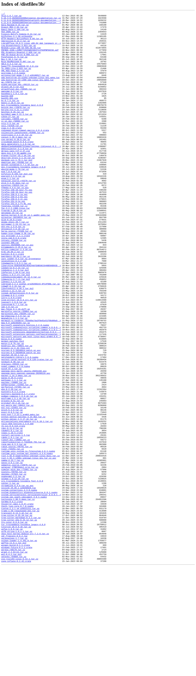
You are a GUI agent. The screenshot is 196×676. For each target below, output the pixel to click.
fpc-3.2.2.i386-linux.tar (15, 247)
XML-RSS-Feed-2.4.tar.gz (15, 82)
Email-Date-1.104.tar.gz (15, 33)
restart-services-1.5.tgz (15, 519)
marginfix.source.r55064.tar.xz (19, 371)
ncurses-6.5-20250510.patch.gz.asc (21, 420)
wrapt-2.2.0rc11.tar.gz (14, 660)
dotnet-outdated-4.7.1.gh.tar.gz (19, 195)
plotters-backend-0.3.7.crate (18, 470)
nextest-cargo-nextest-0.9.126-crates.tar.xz (27, 429)
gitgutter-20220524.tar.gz (16, 258)
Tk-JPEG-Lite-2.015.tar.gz (16, 79)
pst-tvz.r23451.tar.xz (13, 486)
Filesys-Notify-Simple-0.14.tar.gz (21, 38)
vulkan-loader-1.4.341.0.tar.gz (19, 646)
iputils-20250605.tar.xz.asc (17, 291)
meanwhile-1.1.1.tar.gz (14, 379)
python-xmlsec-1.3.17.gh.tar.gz (19, 500)
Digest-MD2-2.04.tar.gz (14, 30)
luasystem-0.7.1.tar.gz (14, 363)
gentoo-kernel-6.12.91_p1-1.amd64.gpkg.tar (25, 255)
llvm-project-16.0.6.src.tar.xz (19, 357)
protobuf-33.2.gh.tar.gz (15, 481)
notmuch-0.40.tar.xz (12, 431)
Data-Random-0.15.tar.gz (15, 27)
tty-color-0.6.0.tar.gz (14, 624)
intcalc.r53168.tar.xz (13, 286)
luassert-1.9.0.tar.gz (13, 360)
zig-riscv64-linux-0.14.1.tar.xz (19, 668)
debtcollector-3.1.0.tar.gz (16, 176)
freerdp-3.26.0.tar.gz (13, 250)
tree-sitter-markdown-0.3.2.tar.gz (21, 618)
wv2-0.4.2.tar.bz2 (11, 662)
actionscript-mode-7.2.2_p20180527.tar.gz (25, 88)
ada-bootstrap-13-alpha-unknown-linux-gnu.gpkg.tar (30, 90)
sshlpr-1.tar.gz (10, 577)
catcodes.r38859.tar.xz (14, 140)
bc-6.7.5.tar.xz (10, 118)
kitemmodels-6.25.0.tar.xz (16, 294)
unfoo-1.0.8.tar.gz (12, 632)
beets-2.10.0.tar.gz (12, 121)
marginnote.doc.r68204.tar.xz (18, 374)
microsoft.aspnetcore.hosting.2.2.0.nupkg (25, 387)
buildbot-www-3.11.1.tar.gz (16, 134)
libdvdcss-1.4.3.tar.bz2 (15, 321)
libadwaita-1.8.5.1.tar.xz (16, 313)
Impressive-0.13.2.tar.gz (15, 46)
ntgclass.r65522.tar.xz (14, 434)
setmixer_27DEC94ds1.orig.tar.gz (19, 558)
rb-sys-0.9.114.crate (13, 508)
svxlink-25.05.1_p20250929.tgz (18, 583)
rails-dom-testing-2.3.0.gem (17, 506)
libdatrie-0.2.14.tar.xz (15, 319)
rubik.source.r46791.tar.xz (16, 533)
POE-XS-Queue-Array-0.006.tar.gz (19, 63)
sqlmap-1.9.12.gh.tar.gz (15, 572)
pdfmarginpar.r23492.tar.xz (16, 459)
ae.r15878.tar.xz (10, 96)
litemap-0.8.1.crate (12, 352)
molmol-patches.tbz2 (12, 407)
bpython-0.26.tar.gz (12, 132)
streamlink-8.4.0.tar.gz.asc (17, 580)
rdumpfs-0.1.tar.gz (12, 514)
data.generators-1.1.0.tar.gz (18, 170)
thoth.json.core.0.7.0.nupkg (17, 605)
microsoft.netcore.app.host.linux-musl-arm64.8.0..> (31, 401)
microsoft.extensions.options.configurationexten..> (31, 398)
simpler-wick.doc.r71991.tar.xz (19, 561)
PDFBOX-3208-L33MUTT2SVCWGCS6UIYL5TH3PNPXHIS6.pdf (29, 57)
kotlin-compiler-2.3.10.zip (16, 297)
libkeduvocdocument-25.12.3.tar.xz (21, 330)
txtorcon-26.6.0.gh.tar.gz (16, 629)
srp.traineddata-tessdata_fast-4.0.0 (22, 574)
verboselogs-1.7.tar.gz (14, 643)
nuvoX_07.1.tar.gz (11, 440)
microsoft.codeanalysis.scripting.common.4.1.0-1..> (31, 393)
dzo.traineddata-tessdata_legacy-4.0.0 (23, 198)
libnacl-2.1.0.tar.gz (13, 335)
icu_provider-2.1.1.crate (15, 280)
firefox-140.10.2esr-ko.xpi (16, 228)
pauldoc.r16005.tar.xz (13, 456)
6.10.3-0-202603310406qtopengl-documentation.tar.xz (31, 19)
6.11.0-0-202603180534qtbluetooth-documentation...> (31, 22)
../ (3, 13)
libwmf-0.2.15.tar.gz (13, 341)
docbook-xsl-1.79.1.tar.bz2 (16, 189)
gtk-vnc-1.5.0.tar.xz (13, 269)
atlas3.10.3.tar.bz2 (12, 101)
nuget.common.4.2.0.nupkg (15, 437)
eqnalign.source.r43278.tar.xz (18, 214)
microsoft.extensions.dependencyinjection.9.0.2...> (31, 396)
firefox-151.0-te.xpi (13, 239)
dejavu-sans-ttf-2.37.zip (15, 178)
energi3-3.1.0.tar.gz (13, 209)
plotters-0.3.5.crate (13, 467)
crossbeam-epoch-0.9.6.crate (17, 167)
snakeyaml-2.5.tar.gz (13, 569)
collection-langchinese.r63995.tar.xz (22, 156)
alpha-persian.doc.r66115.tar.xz (19, 99)
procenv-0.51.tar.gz (12, 478)
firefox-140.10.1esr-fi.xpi (16, 225)
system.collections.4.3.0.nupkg (19, 585)
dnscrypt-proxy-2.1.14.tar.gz (18, 187)
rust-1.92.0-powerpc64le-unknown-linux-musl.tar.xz (30, 544)
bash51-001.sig (9, 115)
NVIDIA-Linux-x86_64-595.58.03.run (21, 55)
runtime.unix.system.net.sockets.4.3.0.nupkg (27, 541)
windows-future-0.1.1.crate (16, 654)
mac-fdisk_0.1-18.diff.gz (15, 368)
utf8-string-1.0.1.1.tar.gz (16, 635)
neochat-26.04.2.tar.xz (14, 423)
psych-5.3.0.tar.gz (12, 489)
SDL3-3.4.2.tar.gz (11, 74)
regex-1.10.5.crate (12, 517)
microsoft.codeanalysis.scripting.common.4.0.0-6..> (31, 390)
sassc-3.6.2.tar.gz (12, 552)
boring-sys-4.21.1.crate (15, 129)
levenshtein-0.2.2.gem (13, 310)
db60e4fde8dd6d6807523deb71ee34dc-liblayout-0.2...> (31, 173)
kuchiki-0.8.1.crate (12, 302)
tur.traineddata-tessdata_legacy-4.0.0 (23, 627)
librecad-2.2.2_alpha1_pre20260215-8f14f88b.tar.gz (30, 338)
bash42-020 (7, 112)
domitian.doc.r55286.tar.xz (16, 192)
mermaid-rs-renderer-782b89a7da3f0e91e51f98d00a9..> (31, 382)
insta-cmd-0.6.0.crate (13, 283)
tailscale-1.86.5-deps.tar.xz (18, 596)
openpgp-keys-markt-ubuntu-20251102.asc (24, 442)
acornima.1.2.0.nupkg (13, 85)
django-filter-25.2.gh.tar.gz (18, 184)
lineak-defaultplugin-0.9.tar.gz (19, 349)
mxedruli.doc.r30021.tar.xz (16, 412)
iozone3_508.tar (10, 288)
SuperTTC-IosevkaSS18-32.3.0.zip (19, 77)
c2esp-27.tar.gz (10, 137)
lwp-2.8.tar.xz (9, 365)
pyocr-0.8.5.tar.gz (12, 492)
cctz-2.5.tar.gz (10, 145)
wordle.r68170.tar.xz (13, 657)
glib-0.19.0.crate (11, 261)
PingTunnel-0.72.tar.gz (14, 66)
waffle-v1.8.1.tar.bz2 (13, 649)
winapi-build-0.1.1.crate (15, 651)
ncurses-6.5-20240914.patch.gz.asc (21, 418)
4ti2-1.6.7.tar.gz (11, 16)
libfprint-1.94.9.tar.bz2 (15, 324)
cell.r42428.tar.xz (12, 148)
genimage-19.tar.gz (12, 253)
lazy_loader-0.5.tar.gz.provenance (21, 308)
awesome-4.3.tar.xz (12, 107)
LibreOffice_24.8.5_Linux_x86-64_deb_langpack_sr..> (31, 49)
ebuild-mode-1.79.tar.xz (15, 200)
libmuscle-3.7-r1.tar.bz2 (15, 332)
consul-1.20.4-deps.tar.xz (16, 162)
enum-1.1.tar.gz (10, 211)
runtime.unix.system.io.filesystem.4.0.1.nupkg (28, 539)
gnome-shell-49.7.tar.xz (15, 264)
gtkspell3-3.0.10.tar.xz (15, 272)
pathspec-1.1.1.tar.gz (13, 453)
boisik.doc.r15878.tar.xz (15, 126)
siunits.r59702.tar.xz (13, 563)
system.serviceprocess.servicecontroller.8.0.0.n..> (31, 591)
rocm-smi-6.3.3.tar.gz (13, 530)
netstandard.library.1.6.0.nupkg (19, 426)
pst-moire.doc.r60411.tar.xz (17, 484)
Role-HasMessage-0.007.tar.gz (18, 71)
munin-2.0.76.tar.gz (12, 409)
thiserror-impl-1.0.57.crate (17, 602)
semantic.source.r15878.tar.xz (18, 555)
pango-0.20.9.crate (12, 451)
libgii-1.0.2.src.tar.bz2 (15, 327)
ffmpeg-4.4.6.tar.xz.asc (15, 222)
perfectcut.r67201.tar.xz (15, 462)
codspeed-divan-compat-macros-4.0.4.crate (25, 154)
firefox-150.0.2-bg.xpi (14, 233)
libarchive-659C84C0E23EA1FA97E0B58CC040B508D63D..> (31, 316)
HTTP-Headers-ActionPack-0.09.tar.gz (22, 44)
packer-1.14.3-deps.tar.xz (16, 448)
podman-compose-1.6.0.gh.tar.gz (19, 473)
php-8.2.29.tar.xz (11, 464)
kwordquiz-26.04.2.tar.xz (15, 305)
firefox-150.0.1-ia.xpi (14, 231)
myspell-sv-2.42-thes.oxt (15, 415)
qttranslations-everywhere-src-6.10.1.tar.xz (27, 503)
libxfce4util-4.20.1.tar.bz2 (17, 343)
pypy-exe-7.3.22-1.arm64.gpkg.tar (20, 495)
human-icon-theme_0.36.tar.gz (18, 277)
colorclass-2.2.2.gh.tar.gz (16, 159)
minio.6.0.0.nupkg (11, 404)
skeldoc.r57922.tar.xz (13, 566)
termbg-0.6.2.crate (12, 599)
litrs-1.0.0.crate (11, 354)
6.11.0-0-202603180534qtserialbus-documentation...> (31, 24)
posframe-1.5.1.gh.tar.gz (15, 475)
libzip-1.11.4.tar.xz (13, 346)
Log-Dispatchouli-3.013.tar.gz (18, 52)
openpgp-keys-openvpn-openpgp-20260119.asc (25, 445)
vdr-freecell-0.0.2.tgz (14, 640)
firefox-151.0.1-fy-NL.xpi (16, 242)
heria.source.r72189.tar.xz (16, 275)
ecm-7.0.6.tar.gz (10, 203)
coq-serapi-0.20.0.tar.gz (15, 165)
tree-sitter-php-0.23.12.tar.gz (19, 621)
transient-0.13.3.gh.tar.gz (16, 613)
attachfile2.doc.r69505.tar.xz (18, 104)
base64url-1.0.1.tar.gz (14, 110)
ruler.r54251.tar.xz (12, 536)
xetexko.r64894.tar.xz (13, 665)
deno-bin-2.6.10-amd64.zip (16, 181)
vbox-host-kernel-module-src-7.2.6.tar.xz (25, 638)
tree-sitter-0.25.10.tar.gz (16, 616)
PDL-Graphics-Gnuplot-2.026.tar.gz (21, 60)
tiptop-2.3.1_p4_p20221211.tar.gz (20, 607)
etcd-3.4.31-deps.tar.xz (15, 217)
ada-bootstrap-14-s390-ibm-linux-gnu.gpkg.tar (27, 93)
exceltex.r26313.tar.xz (14, 220)
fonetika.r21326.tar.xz (14, 244)
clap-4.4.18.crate (11, 151)
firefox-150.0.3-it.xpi (14, 236)
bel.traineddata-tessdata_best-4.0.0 (22, 123)
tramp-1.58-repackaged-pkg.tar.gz (20, 610)
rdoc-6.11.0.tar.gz (12, 511)
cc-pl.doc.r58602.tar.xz (15, 143)
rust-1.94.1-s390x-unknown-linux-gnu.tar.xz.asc (28, 547)
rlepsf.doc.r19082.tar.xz (15, 525)
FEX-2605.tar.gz (10, 35)
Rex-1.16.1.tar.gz (11, 68)
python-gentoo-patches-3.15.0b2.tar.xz (23, 497)
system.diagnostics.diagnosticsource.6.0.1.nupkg (29, 588)
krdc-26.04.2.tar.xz (12, 299)
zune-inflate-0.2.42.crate (16, 671)
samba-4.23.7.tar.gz (12, 550)
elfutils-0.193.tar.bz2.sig (16, 206)
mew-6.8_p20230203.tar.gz (15, 385)
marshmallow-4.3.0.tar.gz (15, 376)
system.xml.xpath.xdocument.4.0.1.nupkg (24, 594)
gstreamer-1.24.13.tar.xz (15, 266)
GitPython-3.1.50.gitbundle (16, 41)
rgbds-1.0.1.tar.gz (12, 522)
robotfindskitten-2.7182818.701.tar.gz (23, 528)
